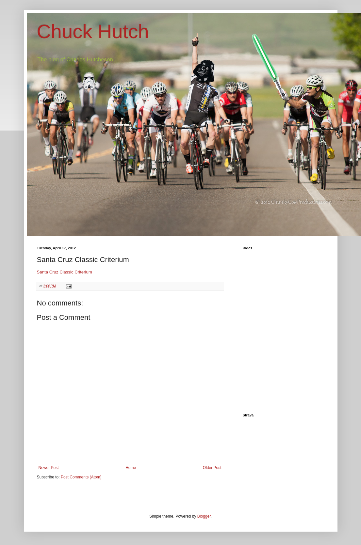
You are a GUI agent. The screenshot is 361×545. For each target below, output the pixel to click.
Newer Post (49, 467)
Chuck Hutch (93, 31)
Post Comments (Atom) (81, 477)
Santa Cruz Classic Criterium (64, 272)
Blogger (204, 516)
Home (130, 467)
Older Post (212, 467)
